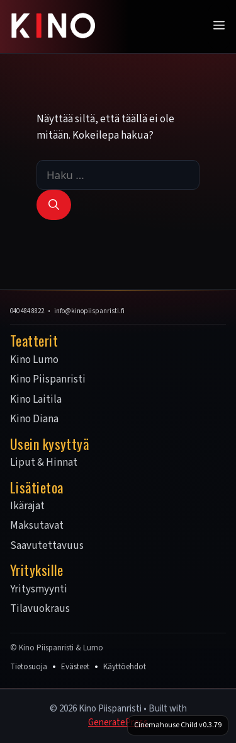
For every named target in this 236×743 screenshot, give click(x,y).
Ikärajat (27, 506)
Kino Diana (34, 419)
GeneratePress (118, 722)
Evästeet (75, 666)
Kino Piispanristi (48, 380)
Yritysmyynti (38, 590)
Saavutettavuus (47, 546)
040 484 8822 (27, 311)
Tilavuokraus (40, 609)
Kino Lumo (34, 360)
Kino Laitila (36, 400)
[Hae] (54, 205)
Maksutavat (37, 526)
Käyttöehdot (124, 666)
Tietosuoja (28, 666)
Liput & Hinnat (43, 463)
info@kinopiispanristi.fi (89, 311)
